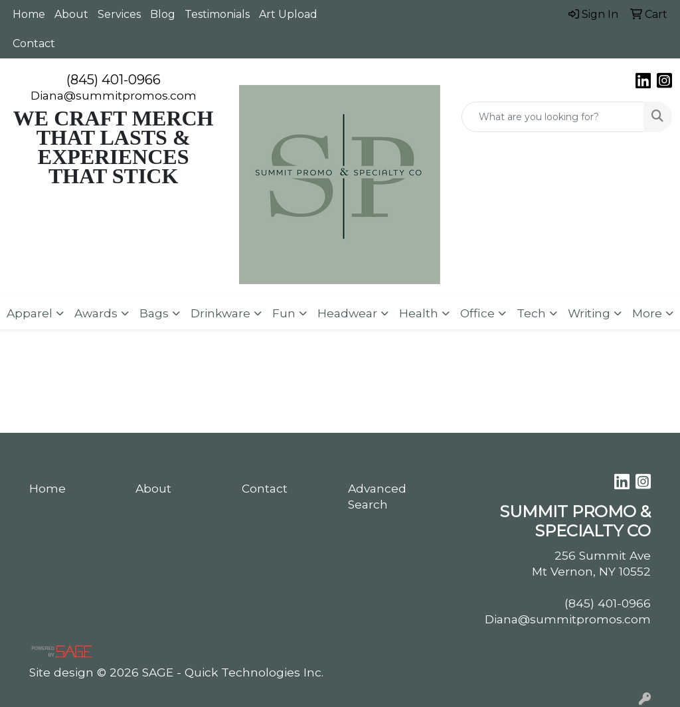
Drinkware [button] (220, 313)
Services (119, 14)
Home (29, 14)
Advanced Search (377, 496)
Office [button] (477, 313)
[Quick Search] (553, 117)
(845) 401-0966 (113, 80)
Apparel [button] (29, 313)
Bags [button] (154, 313)
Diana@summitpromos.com (114, 95)
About (71, 14)
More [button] (647, 313)
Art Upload (288, 14)
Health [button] (418, 313)
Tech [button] (531, 313)
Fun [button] (284, 313)
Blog (162, 14)
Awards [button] (96, 313)
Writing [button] (589, 313)
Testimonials (217, 14)
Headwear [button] (347, 313)
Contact (34, 43)
